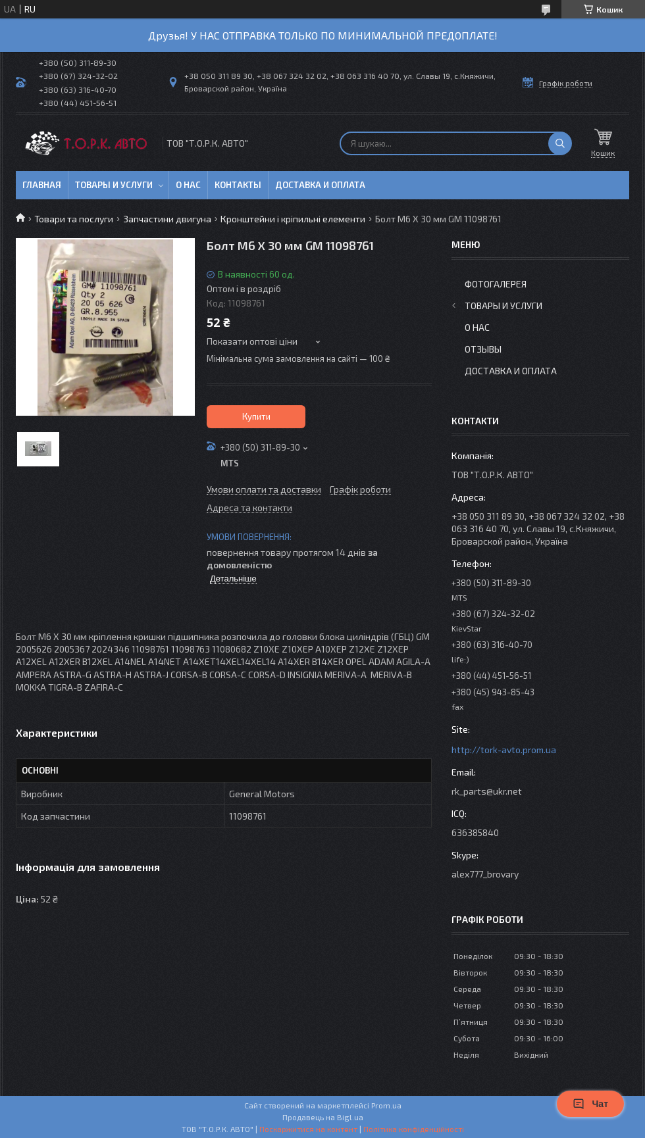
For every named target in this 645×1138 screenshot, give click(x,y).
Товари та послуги (73, 218)
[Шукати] (560, 143)
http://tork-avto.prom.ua (504, 749)
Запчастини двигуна (167, 218)
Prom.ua (386, 1105)
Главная (41, 185)
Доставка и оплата (320, 185)
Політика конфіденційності (413, 1128)
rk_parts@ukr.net (487, 791)
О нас (188, 185)
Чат (590, 1104)
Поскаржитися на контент (308, 1128)
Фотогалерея (496, 283)
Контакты (238, 185)
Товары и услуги (114, 185)
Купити (256, 416)
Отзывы (483, 349)
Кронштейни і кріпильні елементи (292, 218)
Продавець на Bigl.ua (322, 1117)
